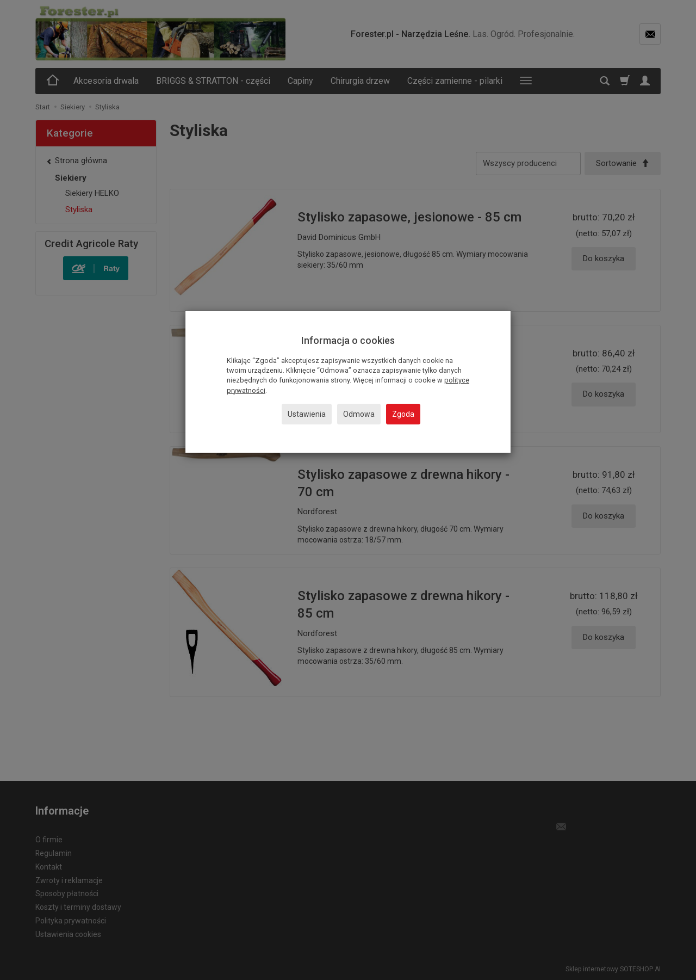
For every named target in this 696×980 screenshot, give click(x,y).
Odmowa (359, 414)
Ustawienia (307, 414)
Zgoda (403, 414)
